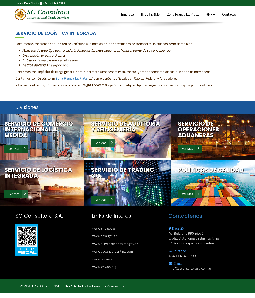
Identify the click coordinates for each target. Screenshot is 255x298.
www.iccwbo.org (104, 266)
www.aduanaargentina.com (112, 251)
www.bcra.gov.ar (104, 236)
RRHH (210, 14)
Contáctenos (185, 216)
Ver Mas (14, 148)
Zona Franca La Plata (183, 14)
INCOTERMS (150, 14)
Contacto (229, 14)
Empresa (127, 14)
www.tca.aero (102, 259)
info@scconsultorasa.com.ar (190, 268)
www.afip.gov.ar (104, 228)
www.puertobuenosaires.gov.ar (115, 243)
